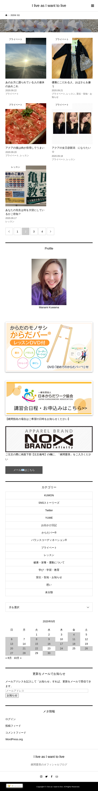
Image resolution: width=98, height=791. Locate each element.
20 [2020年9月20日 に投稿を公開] (11, 648)
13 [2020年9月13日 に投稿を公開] (11, 643)
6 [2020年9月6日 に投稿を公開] (11, 639)
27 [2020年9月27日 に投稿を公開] (11, 653)
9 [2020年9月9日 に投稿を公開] (49, 639)
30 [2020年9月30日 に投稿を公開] (49, 653)
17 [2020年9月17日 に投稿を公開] (61, 643)
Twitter (49, 510)
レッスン (49, 555)
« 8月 (8, 657)
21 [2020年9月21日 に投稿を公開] (24, 648)
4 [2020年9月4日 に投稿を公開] (74, 634)
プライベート (49, 547)
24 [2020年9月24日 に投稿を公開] (61, 648)
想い (49, 584)
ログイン (10, 719)
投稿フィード (13, 725)
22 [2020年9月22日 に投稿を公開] (36, 648)
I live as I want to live (49, 6)
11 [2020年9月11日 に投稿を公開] (73, 639)
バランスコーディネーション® (49, 540)
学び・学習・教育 (49, 569)
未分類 (49, 592)
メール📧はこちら (24, 469)
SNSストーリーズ (49, 502)
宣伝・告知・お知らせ (49, 577)
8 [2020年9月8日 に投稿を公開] (36, 639)
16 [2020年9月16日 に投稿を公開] (49, 643)
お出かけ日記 (49, 525)
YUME (49, 517)
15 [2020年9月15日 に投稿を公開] (36, 643)
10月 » (17, 657)
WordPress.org (14, 739)
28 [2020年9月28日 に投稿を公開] (24, 653)
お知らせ (12, 695)
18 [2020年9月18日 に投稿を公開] (73, 643)
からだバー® (49, 532)
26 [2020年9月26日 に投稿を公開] (86, 648)
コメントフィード (15, 732)
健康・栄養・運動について (49, 562)
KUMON (49, 495)
